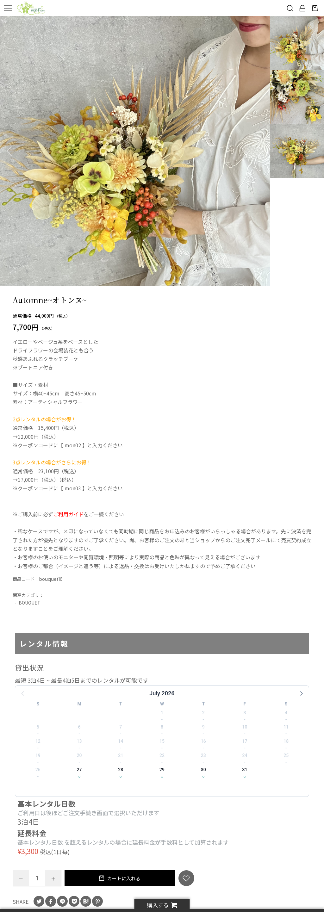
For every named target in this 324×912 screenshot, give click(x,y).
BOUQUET (29, 602)
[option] (135, 151)
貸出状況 (29, 667)
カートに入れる (123, 878)
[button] (301, 693)
